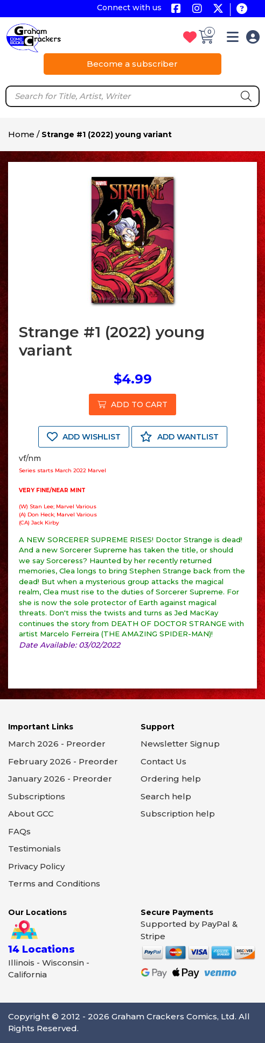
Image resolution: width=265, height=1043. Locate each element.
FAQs (19, 831)
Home (21, 134)
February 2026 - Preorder (63, 761)
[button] (233, 39)
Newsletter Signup (180, 744)
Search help (166, 796)
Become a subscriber (132, 64)
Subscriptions (36, 796)
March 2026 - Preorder (57, 744)
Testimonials (34, 848)
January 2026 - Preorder (60, 779)
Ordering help (171, 779)
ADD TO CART (132, 404)
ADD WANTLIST (179, 436)
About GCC (31, 813)
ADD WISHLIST (84, 436)
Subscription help (178, 813)
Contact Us (163, 761)
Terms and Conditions (54, 883)
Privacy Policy (36, 866)
